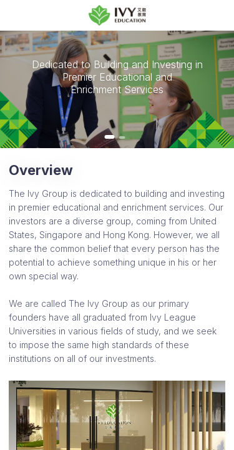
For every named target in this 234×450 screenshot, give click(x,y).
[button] (110, 137)
